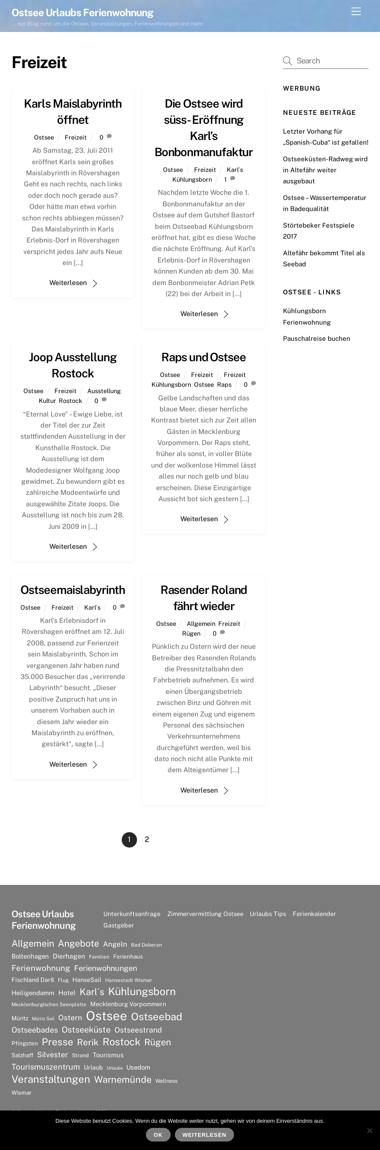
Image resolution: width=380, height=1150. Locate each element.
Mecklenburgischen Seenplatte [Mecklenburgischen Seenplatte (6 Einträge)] (48, 1004)
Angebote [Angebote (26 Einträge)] (78, 943)
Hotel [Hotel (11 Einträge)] (67, 993)
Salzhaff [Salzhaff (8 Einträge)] (22, 1055)
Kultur (47, 400)
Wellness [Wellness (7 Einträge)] (166, 1081)
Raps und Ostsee (203, 357)
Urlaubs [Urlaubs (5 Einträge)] (115, 1067)
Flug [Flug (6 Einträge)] (63, 980)
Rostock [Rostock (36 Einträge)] (121, 1041)
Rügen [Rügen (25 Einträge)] (157, 1042)
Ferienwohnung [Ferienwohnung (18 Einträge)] (40, 968)
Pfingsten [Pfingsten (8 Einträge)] (24, 1043)
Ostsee (44, 137)
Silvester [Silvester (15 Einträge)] (52, 1054)
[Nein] (369, 1130)
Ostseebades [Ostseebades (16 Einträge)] (34, 1029)
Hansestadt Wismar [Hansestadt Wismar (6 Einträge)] (128, 980)
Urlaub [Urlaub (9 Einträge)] (93, 1067)
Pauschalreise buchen (316, 338)
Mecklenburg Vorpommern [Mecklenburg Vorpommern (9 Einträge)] (128, 1003)
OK (158, 1135)
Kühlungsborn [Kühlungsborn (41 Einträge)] (142, 991)
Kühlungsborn (192, 179)
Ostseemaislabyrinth (72, 589)
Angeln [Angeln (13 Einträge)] (115, 944)
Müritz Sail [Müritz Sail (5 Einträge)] (43, 1018)
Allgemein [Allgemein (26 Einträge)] (32, 943)
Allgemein (201, 623)
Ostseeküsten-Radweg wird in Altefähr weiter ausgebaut (325, 170)
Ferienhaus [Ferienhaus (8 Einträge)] (128, 956)
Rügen (191, 633)
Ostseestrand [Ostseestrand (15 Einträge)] (138, 1029)
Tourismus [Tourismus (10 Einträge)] (108, 1055)
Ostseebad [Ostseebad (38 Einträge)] (156, 1016)
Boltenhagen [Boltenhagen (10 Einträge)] (30, 956)
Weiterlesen (68, 283)
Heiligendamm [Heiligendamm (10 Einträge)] (32, 992)
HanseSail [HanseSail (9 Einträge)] (86, 979)
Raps (224, 384)
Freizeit (76, 137)
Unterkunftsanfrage (131, 913)
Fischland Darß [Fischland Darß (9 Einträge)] (32, 979)
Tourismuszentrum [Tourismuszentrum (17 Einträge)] (45, 1066)
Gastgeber (118, 925)
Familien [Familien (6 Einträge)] (99, 957)
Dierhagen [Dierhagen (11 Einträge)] (69, 956)
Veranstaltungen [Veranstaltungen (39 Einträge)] (50, 1078)
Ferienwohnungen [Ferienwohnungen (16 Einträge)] (105, 968)
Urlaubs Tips (268, 913)
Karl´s (235, 169)
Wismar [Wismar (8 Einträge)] (21, 1092)
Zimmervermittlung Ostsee (205, 913)
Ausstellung (104, 390)
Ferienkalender (314, 913)
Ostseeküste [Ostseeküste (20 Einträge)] (86, 1029)
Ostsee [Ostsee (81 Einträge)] (106, 1016)
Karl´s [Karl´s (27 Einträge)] (92, 991)
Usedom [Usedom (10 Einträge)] (138, 1067)
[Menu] (356, 11)
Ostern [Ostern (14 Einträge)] (70, 1017)
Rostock (70, 400)
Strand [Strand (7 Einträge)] (80, 1055)
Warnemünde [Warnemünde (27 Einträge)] (122, 1079)
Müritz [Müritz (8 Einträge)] (19, 1018)
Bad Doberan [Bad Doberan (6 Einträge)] (146, 945)
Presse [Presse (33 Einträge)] (57, 1041)
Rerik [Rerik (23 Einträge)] (88, 1042)
